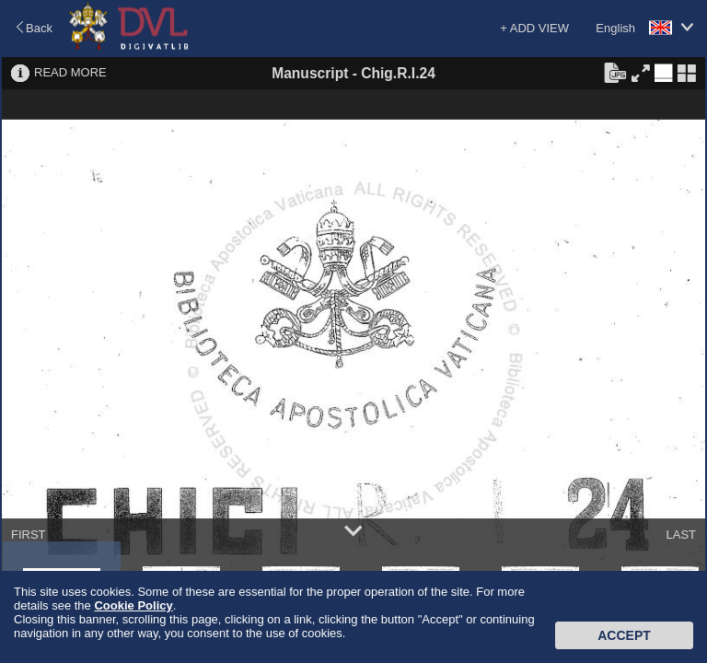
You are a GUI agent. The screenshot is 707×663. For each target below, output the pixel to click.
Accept (624, 635)
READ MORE (70, 72)
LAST (681, 534)
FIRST (28, 534)
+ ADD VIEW (534, 28)
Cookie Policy (133, 605)
